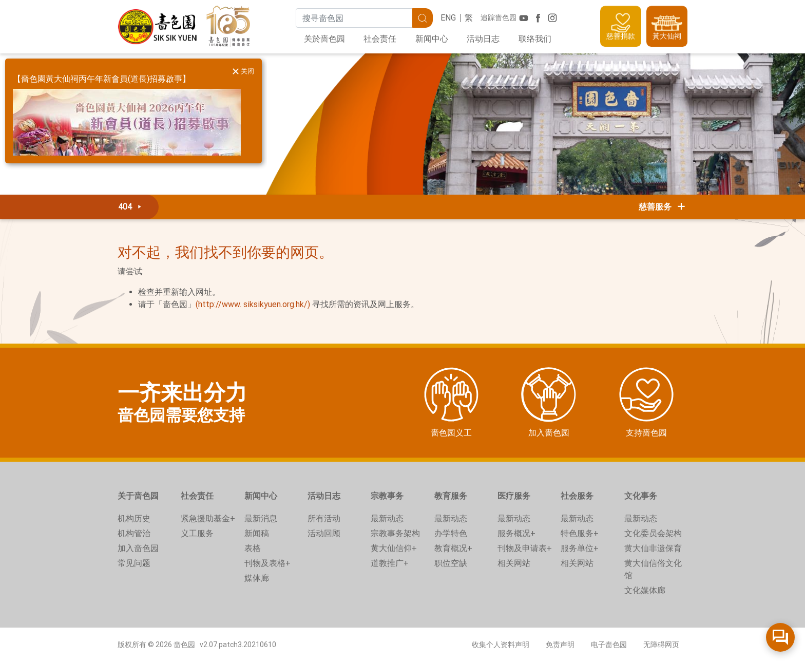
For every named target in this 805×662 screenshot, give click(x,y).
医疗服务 (513, 496)
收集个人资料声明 (500, 644)
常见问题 (134, 563)
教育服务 (450, 496)
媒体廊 (256, 578)
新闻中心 (431, 39)
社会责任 (379, 39)
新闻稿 (256, 533)
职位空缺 (450, 563)
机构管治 (134, 533)
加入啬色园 (138, 548)
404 (131, 207)
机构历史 (134, 518)
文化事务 (640, 496)
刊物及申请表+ (524, 548)
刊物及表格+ (267, 563)
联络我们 (535, 39)
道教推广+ (390, 563)
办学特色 (450, 533)
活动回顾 (324, 533)
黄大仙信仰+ (394, 548)
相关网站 (513, 563)
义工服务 (197, 533)
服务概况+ (516, 533)
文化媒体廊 (644, 590)
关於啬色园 (324, 39)
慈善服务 (663, 207)
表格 (252, 548)
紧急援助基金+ (208, 518)
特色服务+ (580, 533)
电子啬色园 (609, 644)
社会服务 (577, 496)
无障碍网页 (661, 644)
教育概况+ (453, 548)
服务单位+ (580, 548)
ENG (448, 18)
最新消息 (260, 518)
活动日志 (483, 39)
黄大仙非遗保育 (653, 548)
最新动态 (387, 518)
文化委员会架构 (653, 533)
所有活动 (324, 518)
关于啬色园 (138, 496)
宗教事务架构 (395, 533)
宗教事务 (387, 496)
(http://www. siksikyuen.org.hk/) (253, 304)
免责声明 (560, 644)
